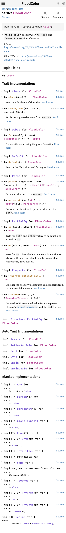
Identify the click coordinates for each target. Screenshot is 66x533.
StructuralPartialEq (26, 319)
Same (20, 462)
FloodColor (30, 3)
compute (13, 294)
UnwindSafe (18, 368)
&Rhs (37, 245)
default (13, 161)
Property (18, 270)
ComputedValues (15, 297)
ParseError (11, 188)
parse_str (15, 200)
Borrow (22, 396)
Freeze (15, 339)
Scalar (20, 517)
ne (9, 245)
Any (19, 384)
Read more (47, 102)
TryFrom (27, 492)
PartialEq (19, 221)
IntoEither (25, 451)
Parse (16, 176)
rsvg (4, 8)
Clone (16, 91)
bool (11, 230)
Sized (28, 391)
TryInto (27, 505)
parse (12, 181)
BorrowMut (24, 408)
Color (47, 26)
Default (18, 156)
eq (9, 226)
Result (35, 138)
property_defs (15, 8)
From (20, 433)
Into (25, 439)
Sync (13, 357)
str (31, 200)
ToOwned (22, 480)
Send (13, 351)
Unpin (14, 362)
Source (6, 17)
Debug (16, 129)
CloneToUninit (27, 421)
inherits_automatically (24, 275)
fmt (10, 135)
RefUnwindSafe (21, 345)
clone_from (15, 108)
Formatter (10, 138)
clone (12, 96)
